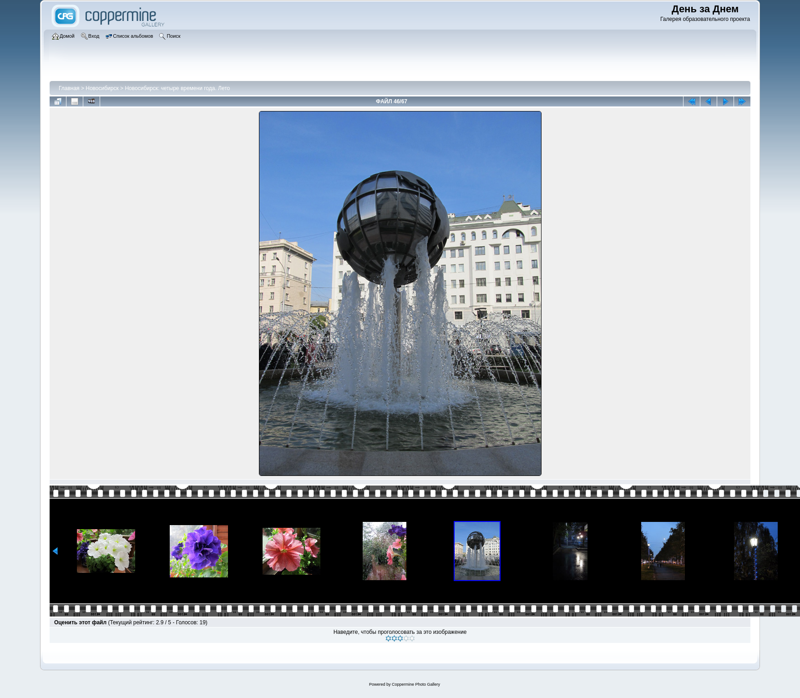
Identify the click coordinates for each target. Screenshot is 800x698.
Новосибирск (102, 88)
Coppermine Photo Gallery (416, 684)
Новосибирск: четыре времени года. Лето (177, 88)
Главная (69, 88)
